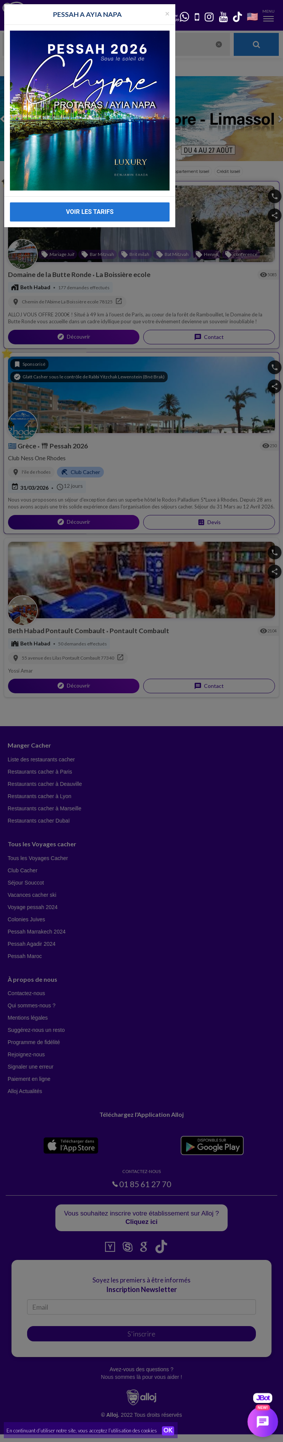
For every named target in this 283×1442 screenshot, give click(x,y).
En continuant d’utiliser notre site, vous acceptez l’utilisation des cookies (81, 1430)
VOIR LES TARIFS (90, 211)
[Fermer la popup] (167, 13)
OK (168, 1431)
